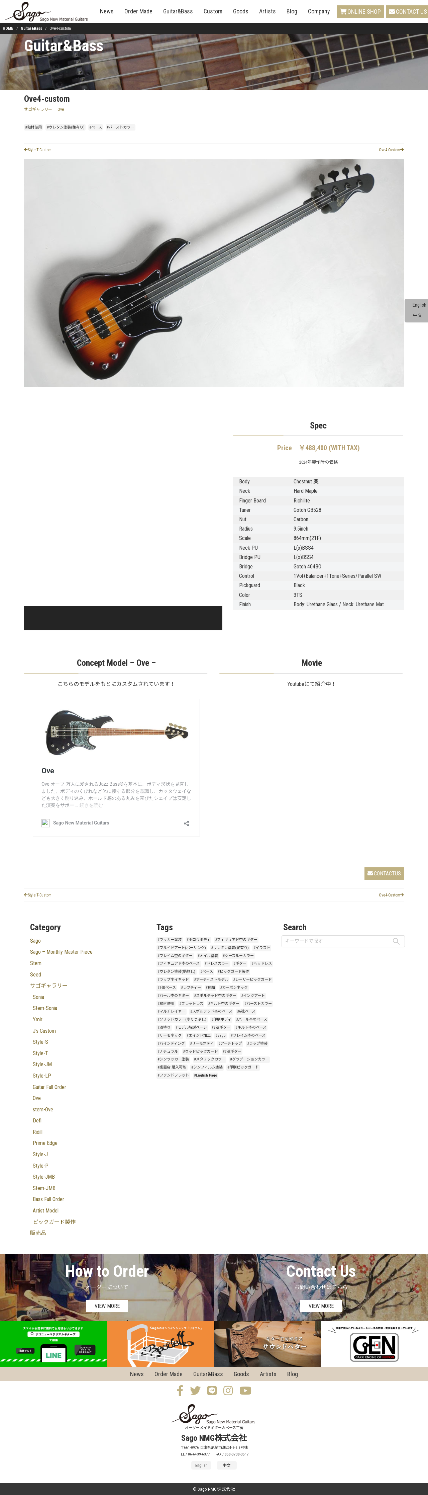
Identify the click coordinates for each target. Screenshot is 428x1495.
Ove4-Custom (391, 150)
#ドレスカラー (217, 963)
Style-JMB (44, 1177)
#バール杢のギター (173, 996)
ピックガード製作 (54, 1222)
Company (319, 11)
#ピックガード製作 (233, 971)
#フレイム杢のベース (248, 1035)
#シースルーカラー (238, 956)
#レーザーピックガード (252, 979)
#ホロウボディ (198, 940)
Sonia (38, 997)
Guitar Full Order (49, 1087)
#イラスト (261, 948)
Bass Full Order (48, 1199)
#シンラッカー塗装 (173, 1059)
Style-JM (42, 1064)
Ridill (37, 1132)
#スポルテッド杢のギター (215, 996)
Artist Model (46, 1210)
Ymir (37, 1019)
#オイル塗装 (208, 956)
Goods (240, 11)
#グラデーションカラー (249, 1059)
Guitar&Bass (178, 11)
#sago (220, 1035)
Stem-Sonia (45, 1008)
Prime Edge (45, 1143)
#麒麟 (210, 988)
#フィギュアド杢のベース (178, 963)
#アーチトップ (230, 1043)
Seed (35, 974)
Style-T (40, 1053)
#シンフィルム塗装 (207, 1067)
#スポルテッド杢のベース (211, 1011)
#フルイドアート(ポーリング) (181, 948)
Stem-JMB (44, 1188)
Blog (292, 11)
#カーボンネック (234, 988)
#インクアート (253, 996)
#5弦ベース (166, 988)
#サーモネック (169, 1035)
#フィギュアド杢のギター (236, 940)
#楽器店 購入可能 (171, 1067)
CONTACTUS (384, 873)
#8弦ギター (221, 1027)
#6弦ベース (246, 1011)
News (107, 11)
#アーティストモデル (211, 979)
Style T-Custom (37, 150)
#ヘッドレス (261, 963)
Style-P (40, 1166)
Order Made (138, 11)
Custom (213, 11)
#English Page (205, 1075)
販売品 (38, 1233)
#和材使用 (33, 127)
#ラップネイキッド (173, 979)
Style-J (40, 1154)
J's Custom (44, 1031)
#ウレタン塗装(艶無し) (176, 971)
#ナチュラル (167, 1051)
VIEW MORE (107, 1306)
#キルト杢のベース (250, 1027)
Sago (35, 941)
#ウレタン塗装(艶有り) (66, 127)
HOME (8, 28)
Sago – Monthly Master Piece (61, 952)
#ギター (239, 963)
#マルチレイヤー (171, 1011)
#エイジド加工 (199, 1035)
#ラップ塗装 (257, 1043)
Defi (37, 1120)
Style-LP (42, 1076)
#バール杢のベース (251, 1019)
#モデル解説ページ (191, 1027)
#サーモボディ (202, 1043)
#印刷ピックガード (243, 1067)
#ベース (95, 127)
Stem (35, 963)
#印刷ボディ (221, 1019)
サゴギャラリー (38, 109)
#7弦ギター (232, 1051)
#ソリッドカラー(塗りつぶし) (181, 1019)
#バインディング (171, 1043)
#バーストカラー (120, 127)
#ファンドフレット (173, 1075)
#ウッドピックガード (200, 1051)
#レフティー (191, 988)
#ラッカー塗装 (169, 940)
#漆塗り (164, 1027)
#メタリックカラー (209, 1059)
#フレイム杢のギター (175, 956)
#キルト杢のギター (223, 1004)
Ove (61, 109)
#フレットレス (191, 1004)
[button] (43, 618)
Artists (267, 11)
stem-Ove (43, 1109)
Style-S (40, 1042)
